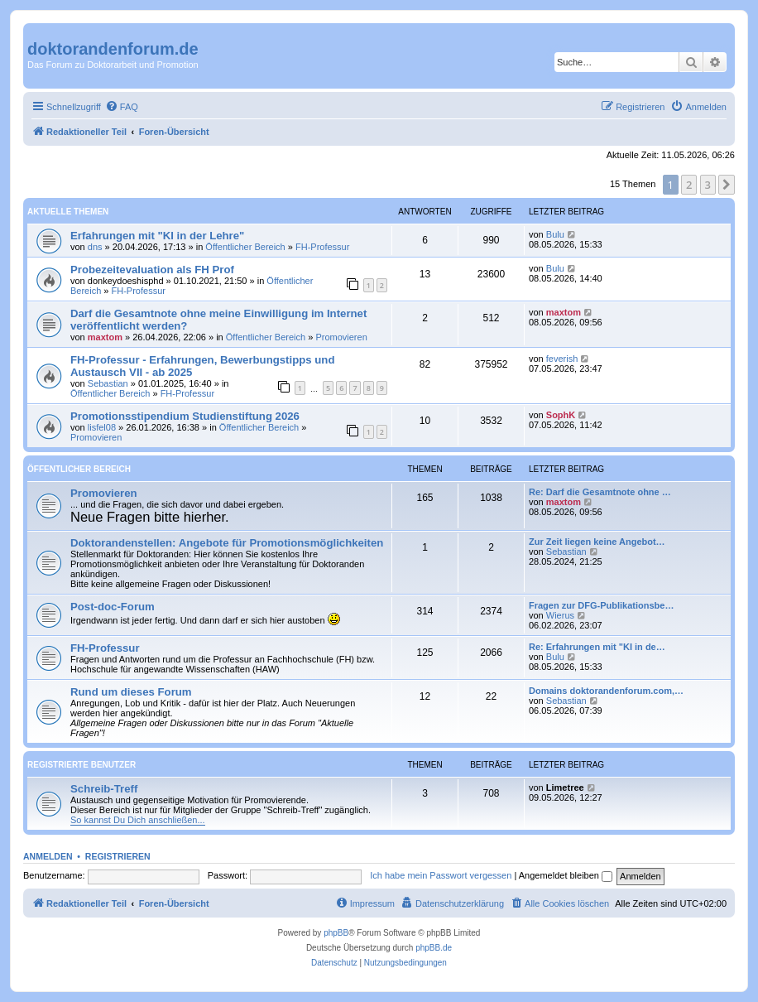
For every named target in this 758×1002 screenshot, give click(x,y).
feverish (562, 359)
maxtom (105, 337)
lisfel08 (102, 427)
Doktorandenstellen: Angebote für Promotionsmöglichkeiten (226, 543)
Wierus (560, 615)
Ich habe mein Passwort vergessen (440, 875)
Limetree (565, 787)
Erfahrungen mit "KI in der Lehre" (157, 235)
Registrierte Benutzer (81, 764)
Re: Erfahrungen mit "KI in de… (597, 647)
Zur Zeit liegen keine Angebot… (597, 542)
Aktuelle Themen (67, 211)
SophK (560, 415)
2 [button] (689, 184)
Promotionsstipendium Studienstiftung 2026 (185, 416)
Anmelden (48, 856)
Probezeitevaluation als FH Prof (152, 269)
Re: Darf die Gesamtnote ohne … (600, 492)
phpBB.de (433, 947)
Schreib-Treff (103, 789)
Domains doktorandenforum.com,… (606, 691)
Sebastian (108, 383)
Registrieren (118, 856)
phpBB (336, 932)
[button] (726, 185)
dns (95, 247)
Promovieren (341, 337)
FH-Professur (322, 247)
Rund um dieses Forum (131, 692)
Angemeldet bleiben (565, 875)
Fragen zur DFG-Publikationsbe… (601, 605)
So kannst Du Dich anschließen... (137, 820)
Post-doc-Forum (112, 606)
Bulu (555, 234)
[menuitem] (121, 107)
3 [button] (708, 184)
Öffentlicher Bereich (245, 247)
